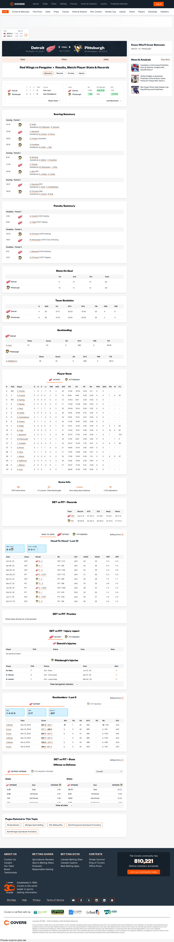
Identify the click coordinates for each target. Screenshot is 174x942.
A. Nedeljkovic (11, 361)
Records (60, 73)
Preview (71, 73)
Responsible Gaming (42, 869)
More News (165, 59)
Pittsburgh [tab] (72, 379)
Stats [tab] (22, 59)
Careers (8, 862)
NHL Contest (96, 11)
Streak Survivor (97, 859)
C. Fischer (33, 164)
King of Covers (97, 862)
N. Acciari (10, 679)
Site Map (11, 900)
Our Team (9, 866)
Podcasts (37, 866)
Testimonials (10, 872)
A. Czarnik (34, 216)
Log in (158, 4)
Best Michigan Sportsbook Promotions (22, 832)
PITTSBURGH (72, 637)
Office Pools (95, 866)
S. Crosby (33, 138)
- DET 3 (46, 734)
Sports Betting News (43, 862)
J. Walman (21, 465)
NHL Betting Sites (56, 825)
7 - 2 (40, 579)
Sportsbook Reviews (43, 859)
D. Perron (20, 448)
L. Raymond (34, 131)
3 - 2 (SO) (42, 588)
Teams (132, 11)
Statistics (165, 11)
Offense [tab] (16, 771)
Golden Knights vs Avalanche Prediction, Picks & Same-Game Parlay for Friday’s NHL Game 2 (152, 78)
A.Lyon (8, 729)
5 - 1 (40, 565)
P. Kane (20, 452)
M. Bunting (34, 157)
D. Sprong (20, 400)
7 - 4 (40, 570)
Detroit (37, 47)
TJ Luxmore (41, 490)
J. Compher (21, 443)
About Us (10, 854)
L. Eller (32, 171)
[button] (116, 670)
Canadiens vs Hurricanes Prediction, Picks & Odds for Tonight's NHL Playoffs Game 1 (154, 67)
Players (141, 11)
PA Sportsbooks (13, 825)
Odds (47, 11)
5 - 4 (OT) (42, 574)
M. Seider (20, 413)
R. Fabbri (20, 426)
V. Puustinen (34, 144)
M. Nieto (9, 670)
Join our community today (143, 872)
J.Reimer (9, 725)
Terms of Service (55, 900)
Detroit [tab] (54, 379)
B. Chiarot (21, 421)
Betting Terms (117, 534)
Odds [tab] (106, 59)
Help (24, 900)
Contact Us (10, 859)
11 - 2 (41, 583)
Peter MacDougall (54, 490)
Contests (95, 854)
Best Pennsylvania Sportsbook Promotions (84, 825)
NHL (5, 11)
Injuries (122, 11)
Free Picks (37, 11)
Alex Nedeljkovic (49, 94)
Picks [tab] (64, 59)
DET (72, 516)
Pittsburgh (95, 47)
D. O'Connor (34, 191)
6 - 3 (40, 561)
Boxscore (48, 73)
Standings (152, 11)
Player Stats (53, 101)
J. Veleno (20, 456)
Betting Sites (70, 854)
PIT (72, 521)
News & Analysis (79, 11)
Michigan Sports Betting (34, 825)
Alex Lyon (47, 90)
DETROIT (55, 637)
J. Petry (20, 408)
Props (56, 11)
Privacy (37, 900)
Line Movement (112, 101)
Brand (7, 869)
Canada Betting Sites (71, 859)
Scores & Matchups (20, 11)
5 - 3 (40, 601)
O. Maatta (20, 404)
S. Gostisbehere (23, 417)
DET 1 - (46, 729)
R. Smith (33, 124)
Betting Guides (42, 854)
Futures (65, 11)
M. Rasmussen (35, 240)
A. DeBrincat (22, 461)
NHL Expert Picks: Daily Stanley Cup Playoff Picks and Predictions (154, 88)
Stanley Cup (110, 11)
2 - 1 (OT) (42, 597)
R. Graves (10, 675)
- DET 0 (46, 747)
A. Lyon (9, 345)
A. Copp (33, 222)
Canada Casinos (69, 862)
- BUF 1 (46, 725)
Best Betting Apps (70, 866)
